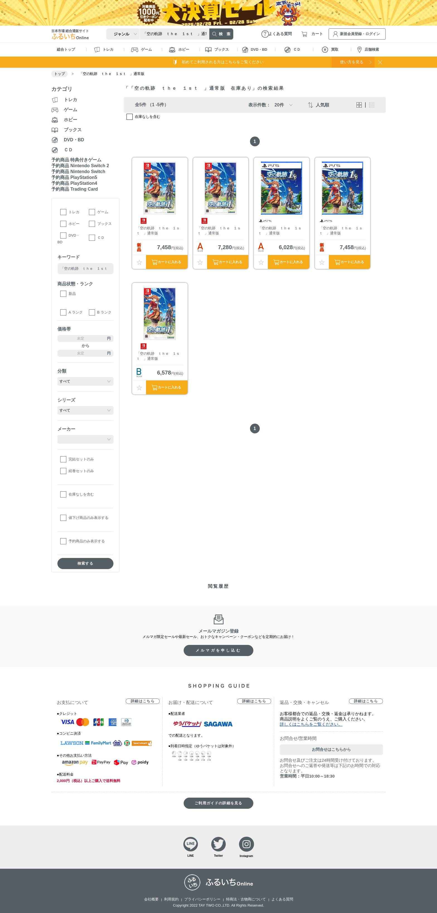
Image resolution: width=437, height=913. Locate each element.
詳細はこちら (143, 701)
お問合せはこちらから (331, 749)
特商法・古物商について (246, 899)
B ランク (104, 312)
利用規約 (171, 899)
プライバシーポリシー (202, 899)
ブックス (217, 49)
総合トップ (66, 49)
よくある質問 (282, 899)
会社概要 (151, 899)
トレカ (103, 49)
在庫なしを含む (81, 494)
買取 (330, 50)
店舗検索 (368, 50)
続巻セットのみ (81, 471)
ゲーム (141, 49)
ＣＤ (292, 50)
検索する (85, 563)
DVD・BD (254, 50)
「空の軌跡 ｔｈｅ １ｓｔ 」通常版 (158, 230)
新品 (72, 294)
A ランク (76, 312)
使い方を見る (351, 62)
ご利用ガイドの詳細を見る (218, 803)
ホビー (179, 50)
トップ (59, 74)
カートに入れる (169, 262)
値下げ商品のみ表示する (88, 518)
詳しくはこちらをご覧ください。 (311, 724)
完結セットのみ (81, 459)
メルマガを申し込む (218, 650)
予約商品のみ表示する (87, 541)
